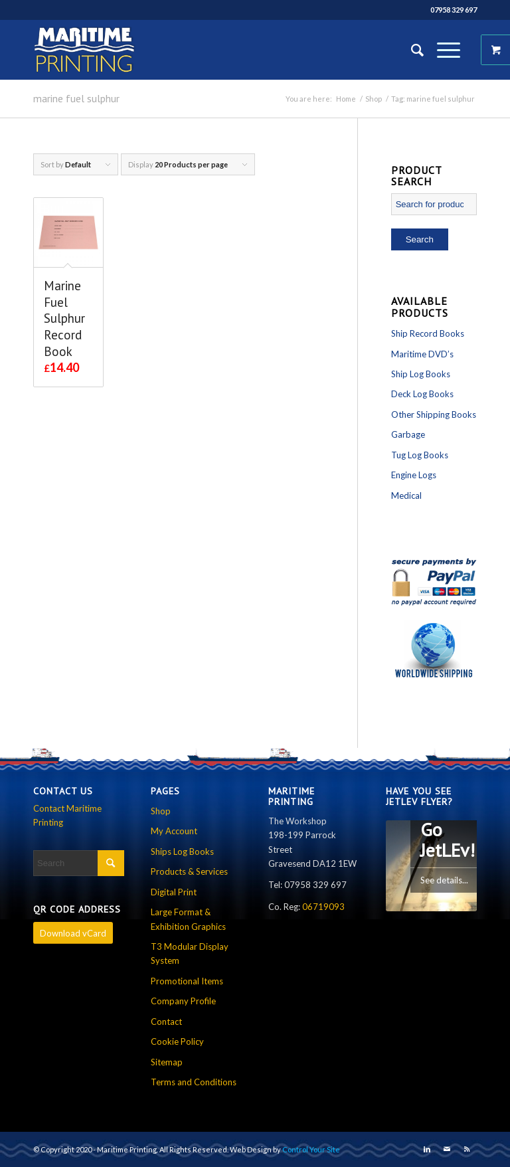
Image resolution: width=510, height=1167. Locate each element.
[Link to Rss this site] (467, 1149)
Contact (166, 1021)
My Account (174, 831)
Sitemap (167, 1062)
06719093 (323, 906)
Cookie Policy (177, 1041)
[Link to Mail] (447, 1149)
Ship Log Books (420, 374)
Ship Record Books (427, 333)
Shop (373, 98)
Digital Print (174, 892)
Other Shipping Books (433, 414)
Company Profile (183, 1001)
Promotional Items (187, 981)
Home (346, 98)
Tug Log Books (419, 455)
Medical (406, 495)
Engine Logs (413, 475)
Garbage (408, 434)
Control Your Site (311, 1149)
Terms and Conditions (193, 1082)
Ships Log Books (182, 851)
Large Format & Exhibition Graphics (188, 919)
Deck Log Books (422, 394)
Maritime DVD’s (422, 354)
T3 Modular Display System (189, 953)
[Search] (411, 50)
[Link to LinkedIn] (427, 1149)
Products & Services (189, 871)
